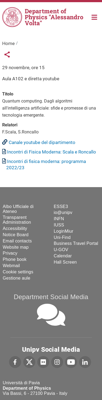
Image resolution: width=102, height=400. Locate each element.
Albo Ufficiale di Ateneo (18, 209)
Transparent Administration (17, 220)
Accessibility (15, 228)
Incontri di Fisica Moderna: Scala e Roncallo (51, 152)
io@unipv (63, 212)
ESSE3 (61, 206)
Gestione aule (16, 278)
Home (94, 16)
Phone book (14, 259)
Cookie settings (18, 272)
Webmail (11, 265)
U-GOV (61, 249)
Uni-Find (62, 237)
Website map (16, 247)
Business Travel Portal (76, 243)
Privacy (10, 253)
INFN (59, 218)
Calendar (63, 256)
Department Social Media (51, 296)
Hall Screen (65, 262)
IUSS (59, 225)
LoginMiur (63, 231)
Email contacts (17, 241)
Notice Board (16, 234)
